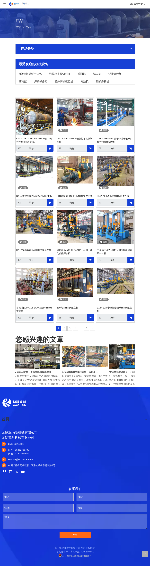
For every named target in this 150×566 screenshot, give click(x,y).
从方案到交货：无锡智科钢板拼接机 (33, 372)
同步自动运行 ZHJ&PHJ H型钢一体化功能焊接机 (74, 252)
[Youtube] (23, 472)
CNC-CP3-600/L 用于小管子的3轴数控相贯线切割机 (114, 140)
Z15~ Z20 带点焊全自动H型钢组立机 (114, 309)
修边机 (84, 81)
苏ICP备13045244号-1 (82, 551)
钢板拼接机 (102, 81)
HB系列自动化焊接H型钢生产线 (113, 196)
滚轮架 (23, 81)
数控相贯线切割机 (59, 73)
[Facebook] (4, 472)
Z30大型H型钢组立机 (67, 307)
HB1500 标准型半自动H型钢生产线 (74, 196)
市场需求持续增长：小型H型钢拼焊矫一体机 (128, 372)
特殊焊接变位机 (64, 81)
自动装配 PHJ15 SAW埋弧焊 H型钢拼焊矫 (34, 309)
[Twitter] (16, 472)
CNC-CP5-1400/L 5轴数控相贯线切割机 (74, 140)
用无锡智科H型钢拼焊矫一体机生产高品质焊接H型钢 (80, 372)
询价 (25, 148)
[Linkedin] (10, 472)
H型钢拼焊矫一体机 (30, 73)
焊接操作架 (40, 81)
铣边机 (97, 73)
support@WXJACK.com (20, 459)
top (145, 554)
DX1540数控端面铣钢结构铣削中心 (34, 196)
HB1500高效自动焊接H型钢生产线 (34, 250)
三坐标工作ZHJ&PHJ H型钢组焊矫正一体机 (114, 252)
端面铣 (82, 73)
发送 (75, 534)
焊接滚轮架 (115, 73)
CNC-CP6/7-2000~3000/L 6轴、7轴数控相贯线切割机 (34, 140)
